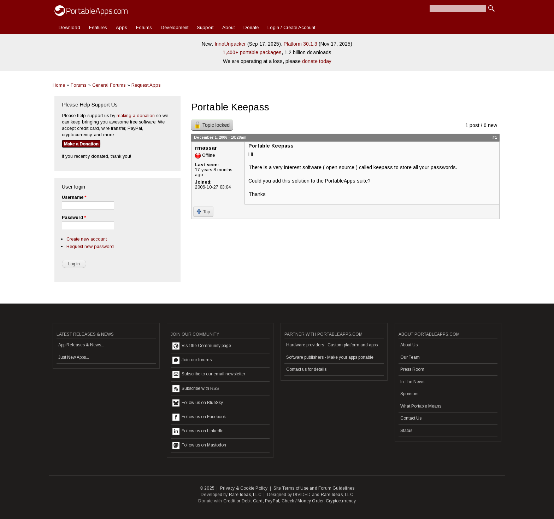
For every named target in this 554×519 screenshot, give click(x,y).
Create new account (86, 239)
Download (69, 27)
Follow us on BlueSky (197, 402)
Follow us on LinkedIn (198, 431)
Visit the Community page (201, 346)
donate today (316, 61)
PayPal (272, 500)
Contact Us (411, 418)
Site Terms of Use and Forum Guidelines (314, 488)
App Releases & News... (81, 344)
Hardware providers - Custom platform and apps (332, 344)
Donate (251, 27)
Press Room (412, 369)
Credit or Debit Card (243, 500)
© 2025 (207, 488)
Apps (121, 27)
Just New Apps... (73, 357)
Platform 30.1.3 (300, 44)
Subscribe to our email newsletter (208, 374)
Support (205, 27)
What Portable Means (420, 406)
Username (74, 197)
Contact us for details (306, 369)
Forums (144, 27)
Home (59, 85)
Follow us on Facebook (199, 417)
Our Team (410, 357)
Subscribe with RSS (195, 388)
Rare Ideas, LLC (245, 494)
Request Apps (146, 85)
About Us (409, 344)
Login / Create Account (291, 27)
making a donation (136, 115)
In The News (412, 381)
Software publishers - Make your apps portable (329, 357)
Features (98, 27)
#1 (495, 137)
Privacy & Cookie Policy (244, 488)
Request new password (90, 246)
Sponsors (409, 393)
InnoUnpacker (230, 44)
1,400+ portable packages (252, 52)
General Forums (109, 85)
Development (174, 27)
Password (74, 217)
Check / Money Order (303, 500)
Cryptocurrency (341, 500)
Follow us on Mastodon (199, 445)
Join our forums (192, 360)
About (228, 27)
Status (406, 430)
